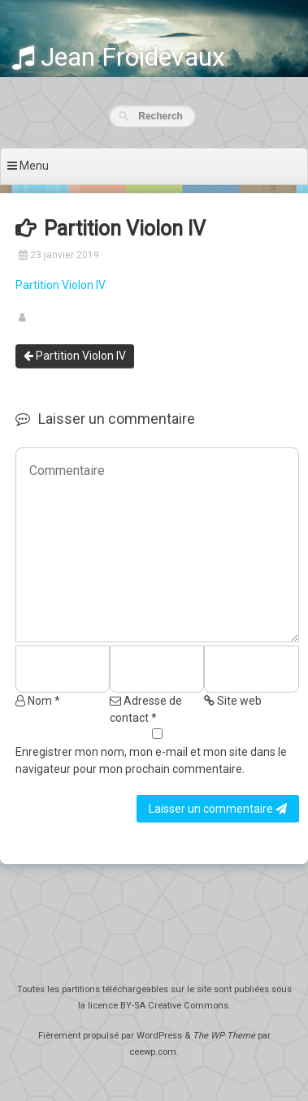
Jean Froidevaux (118, 56)
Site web (233, 700)
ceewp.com (152, 1052)
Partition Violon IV (60, 284)
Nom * (37, 700)
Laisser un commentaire (218, 808)
